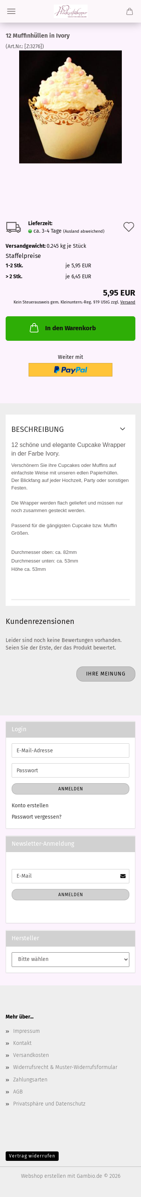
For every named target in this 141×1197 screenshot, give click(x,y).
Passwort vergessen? (36, 817)
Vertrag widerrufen (32, 1156)
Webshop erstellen (43, 1176)
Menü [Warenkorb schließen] (11, 11)
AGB (18, 1092)
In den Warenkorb (62, 328)
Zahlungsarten (30, 1080)
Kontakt (22, 1043)
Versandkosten (31, 1055)
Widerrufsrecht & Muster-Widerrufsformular (65, 1067)
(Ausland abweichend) (84, 231)
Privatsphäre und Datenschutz (49, 1104)
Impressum (26, 1031)
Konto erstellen (30, 805)
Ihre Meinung (106, 674)
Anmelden (70, 788)
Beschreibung (37, 429)
